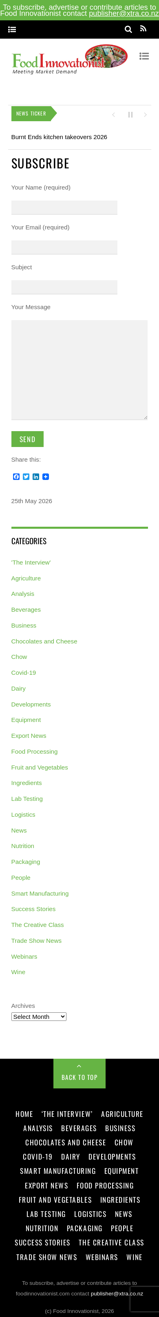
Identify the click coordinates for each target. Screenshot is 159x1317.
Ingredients (26, 779)
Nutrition (23, 842)
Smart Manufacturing (40, 890)
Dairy (18, 685)
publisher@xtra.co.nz (124, 13)
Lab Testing (27, 795)
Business (24, 622)
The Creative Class (37, 921)
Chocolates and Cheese (44, 638)
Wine (18, 969)
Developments (31, 701)
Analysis (23, 590)
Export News (28, 732)
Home (24, 1110)
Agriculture (26, 574)
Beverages (26, 606)
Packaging (25, 858)
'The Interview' (31, 559)
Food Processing (34, 748)
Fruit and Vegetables (39, 764)
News (19, 827)
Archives (23, 1002)
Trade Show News (36, 937)
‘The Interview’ (67, 1110)
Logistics (23, 811)
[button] (113, 111)
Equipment (26, 716)
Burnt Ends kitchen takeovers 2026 (59, 133)
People (21, 874)
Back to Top (80, 1073)
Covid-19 (23, 669)
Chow (19, 653)
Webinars (24, 953)
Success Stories (33, 906)
